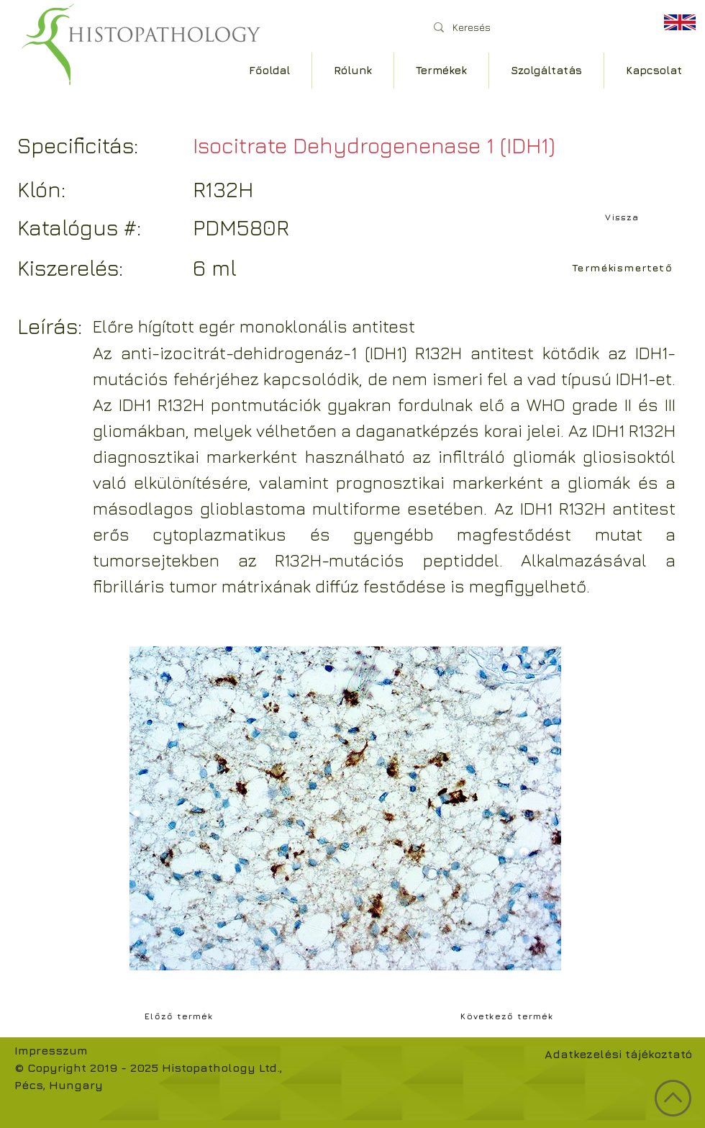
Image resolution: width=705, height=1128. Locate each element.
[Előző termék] (180, 1015)
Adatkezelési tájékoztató (618, 1053)
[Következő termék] (509, 1015)
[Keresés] (531, 27)
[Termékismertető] (623, 267)
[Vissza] (624, 216)
